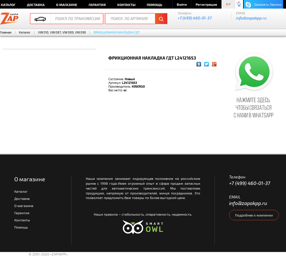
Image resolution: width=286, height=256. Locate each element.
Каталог (25, 32)
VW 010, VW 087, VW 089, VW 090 (62, 32)
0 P (228, 4)
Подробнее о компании (254, 215)
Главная (5, 32)
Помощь (154, 5)
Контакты (126, 5)
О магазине (66, 5)
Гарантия (97, 5)
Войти (182, 4)
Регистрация (206, 4)
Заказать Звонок (263, 4)
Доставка (36, 5)
